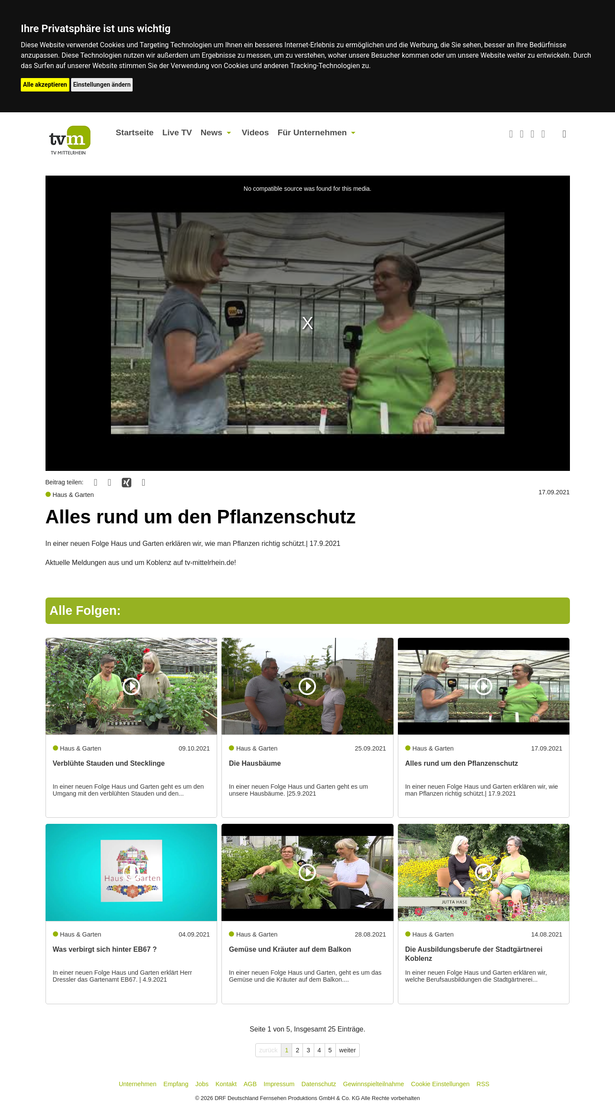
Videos (255, 132)
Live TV (177, 132)
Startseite (134, 132)
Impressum (279, 1084)
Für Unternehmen (312, 132)
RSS (483, 1084)
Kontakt (226, 1084)
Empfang (176, 1084)
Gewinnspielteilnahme (373, 1084)
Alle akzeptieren (45, 84)
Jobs (201, 1084)
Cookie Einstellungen (440, 1084)
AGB (250, 1084)
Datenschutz (319, 1084)
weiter (347, 1050)
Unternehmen (137, 1084)
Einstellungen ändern (102, 84)
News (211, 132)
